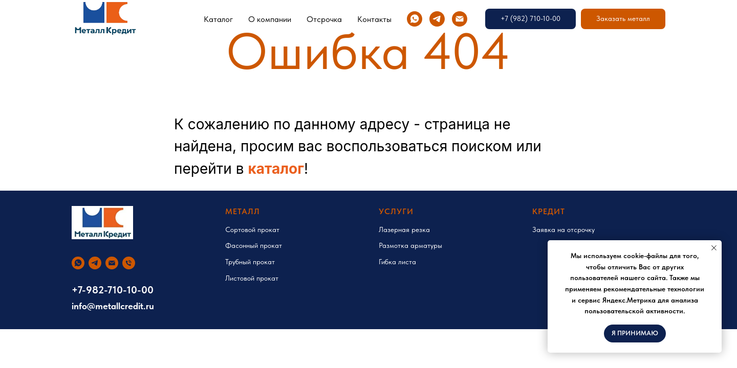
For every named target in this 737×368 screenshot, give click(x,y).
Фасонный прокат (253, 245)
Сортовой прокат (252, 229)
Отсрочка (324, 19)
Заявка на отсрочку (563, 229)
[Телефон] (128, 263)
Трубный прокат (250, 262)
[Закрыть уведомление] (714, 248)
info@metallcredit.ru (113, 306)
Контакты (374, 19)
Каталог (218, 19)
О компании (269, 19)
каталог (276, 168)
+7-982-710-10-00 (113, 290)
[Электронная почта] (459, 19)
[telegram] (437, 19)
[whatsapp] (414, 19)
